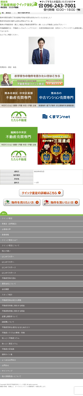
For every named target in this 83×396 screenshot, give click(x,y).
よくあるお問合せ (9, 360)
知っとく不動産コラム (10, 338)
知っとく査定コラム (10, 344)
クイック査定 (7, 218)
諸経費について (8, 322)
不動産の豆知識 (8, 349)
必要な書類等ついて (10, 316)
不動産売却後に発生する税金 (13, 306)
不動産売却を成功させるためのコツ (16, 327)
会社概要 (5, 289)
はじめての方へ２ (9, 267)
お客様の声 (6, 229)
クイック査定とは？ (10, 240)
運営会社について (9, 284)
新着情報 (5, 235)
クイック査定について (10, 245)
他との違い (6, 251)
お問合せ (5, 365)
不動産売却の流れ (9, 278)
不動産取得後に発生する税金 (13, 311)
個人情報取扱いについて (11, 376)
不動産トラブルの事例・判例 (13, 333)
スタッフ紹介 (7, 295)
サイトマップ (7, 371)
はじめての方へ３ (9, 273)
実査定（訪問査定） (10, 224)
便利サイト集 (7, 354)
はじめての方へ (8, 256)
